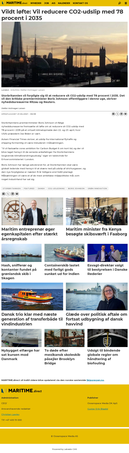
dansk (41, 188)
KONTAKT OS (80, 3)
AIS (53, 3)
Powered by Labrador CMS (64, 449)
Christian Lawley (10, 414)
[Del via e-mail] (125, 114)
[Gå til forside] (14, 3)
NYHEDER (36, 3)
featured (29, 188)
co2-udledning (56, 188)
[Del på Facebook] (113, 114)
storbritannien (12, 188)
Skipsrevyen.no (95, 380)
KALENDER (64, 3)
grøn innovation (97, 188)
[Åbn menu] (126, 3)
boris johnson (76, 188)
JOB (46, 3)
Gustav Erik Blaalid (97, 409)
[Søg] (119, 3)
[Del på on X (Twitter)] (117, 114)
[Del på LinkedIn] (121, 114)
